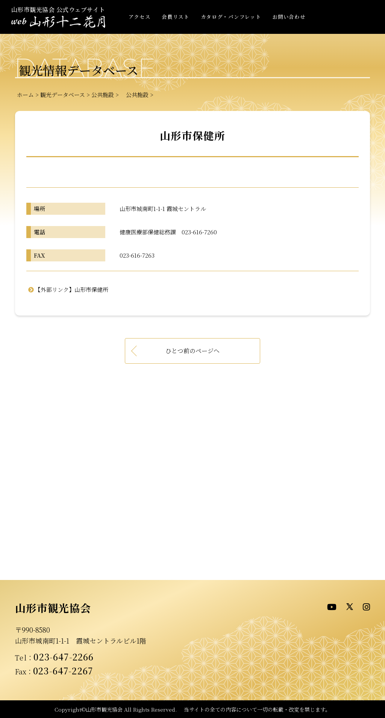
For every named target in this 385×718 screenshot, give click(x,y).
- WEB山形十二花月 (58, 22)
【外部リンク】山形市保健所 (71, 289)
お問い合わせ (288, 16)
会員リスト (175, 16)
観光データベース (62, 95)
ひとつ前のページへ (192, 350)
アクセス (140, 16)
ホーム (25, 95)
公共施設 (102, 95)
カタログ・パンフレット (231, 16)
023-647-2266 (63, 656)
